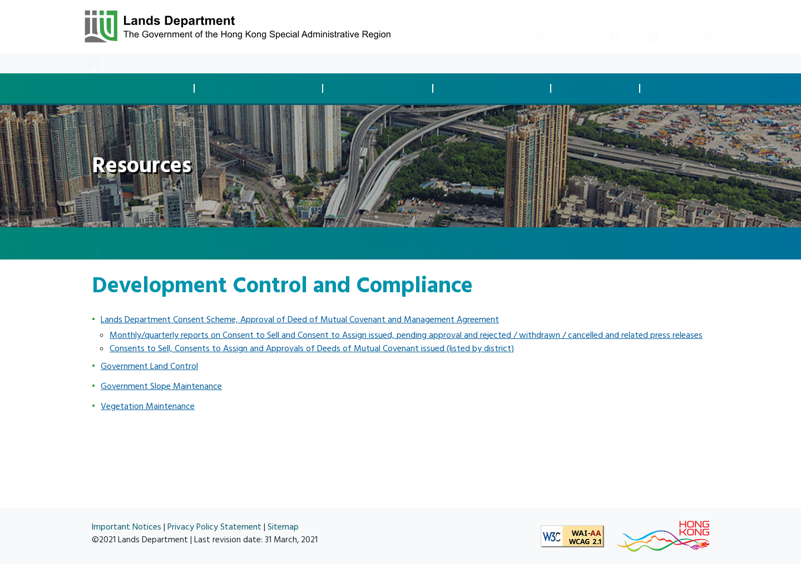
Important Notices (126, 527)
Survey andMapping (598, 88)
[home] (97, 244)
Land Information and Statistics (256, 243)
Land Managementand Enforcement (495, 88)
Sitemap (283, 527)
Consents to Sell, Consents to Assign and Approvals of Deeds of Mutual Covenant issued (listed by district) (312, 348)
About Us (234, 63)
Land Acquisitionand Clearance (381, 88)
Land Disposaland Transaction (143, 88)
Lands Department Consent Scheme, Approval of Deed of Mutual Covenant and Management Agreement (300, 319)
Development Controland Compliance (261, 88)
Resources (189, 63)
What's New (138, 63)
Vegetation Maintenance (148, 406)
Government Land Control (149, 366)
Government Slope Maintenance (161, 386)
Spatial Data (690, 88)
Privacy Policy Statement (214, 527)
